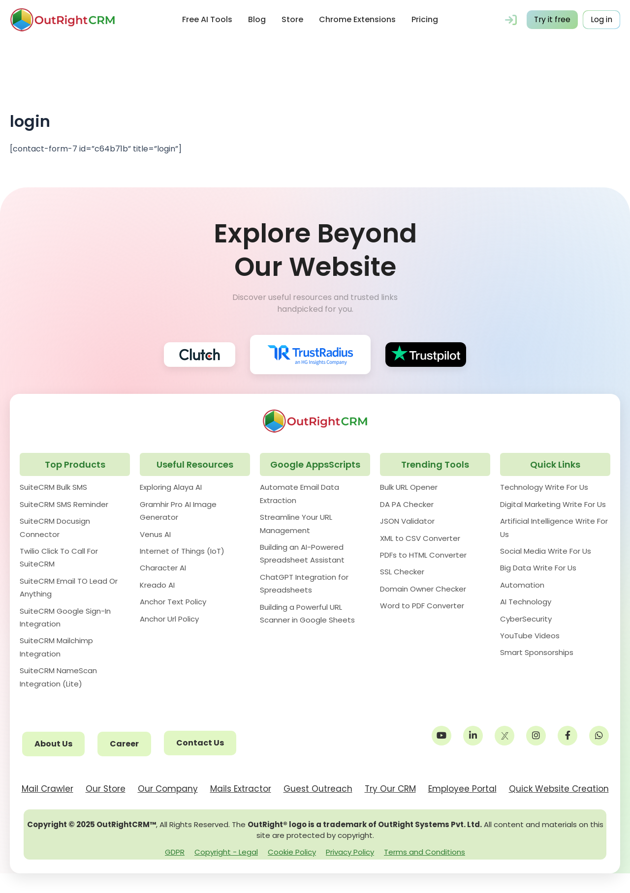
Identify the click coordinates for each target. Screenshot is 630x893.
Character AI (163, 568)
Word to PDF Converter (422, 605)
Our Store (106, 789)
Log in (601, 19)
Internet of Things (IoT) (182, 551)
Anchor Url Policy (169, 619)
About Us (53, 743)
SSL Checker (402, 571)
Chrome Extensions (356, 19)
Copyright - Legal (226, 852)
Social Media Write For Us (545, 551)
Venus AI (155, 534)
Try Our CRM (390, 789)
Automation (522, 585)
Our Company (168, 789)
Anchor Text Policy (173, 601)
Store (292, 19)
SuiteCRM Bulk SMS (53, 487)
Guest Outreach (318, 789)
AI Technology (525, 601)
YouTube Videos (530, 635)
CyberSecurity (526, 619)
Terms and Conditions (424, 852)
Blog (256, 19)
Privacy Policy (350, 852)
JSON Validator (407, 521)
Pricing (424, 19)
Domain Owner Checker (423, 589)
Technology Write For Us (544, 487)
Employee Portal (462, 789)
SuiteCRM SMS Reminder (64, 504)
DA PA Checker (407, 504)
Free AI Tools (207, 19)
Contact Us (200, 742)
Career (124, 743)
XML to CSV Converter (420, 538)
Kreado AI (157, 585)
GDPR (175, 852)
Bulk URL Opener (409, 487)
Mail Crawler (47, 789)
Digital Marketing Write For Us (553, 504)
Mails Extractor (240, 789)
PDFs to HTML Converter (423, 555)
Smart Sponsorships (536, 652)
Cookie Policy (292, 852)
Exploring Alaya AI (171, 487)
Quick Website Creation (559, 789)
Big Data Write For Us (538, 568)
